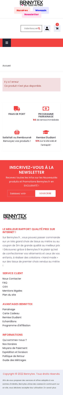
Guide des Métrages (14, 360)
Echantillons (9, 321)
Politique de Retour (14, 356)
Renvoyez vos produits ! (17, 141)
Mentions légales (12, 290)
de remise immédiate (46, 119)
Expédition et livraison (15, 352)
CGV (5, 286)
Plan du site (9, 294)
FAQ (5, 282)
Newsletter (31, 14)
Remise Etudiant (12, 317)
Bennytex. (30, 374)
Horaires (22, 10)
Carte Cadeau (11, 313)
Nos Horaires (10, 344)
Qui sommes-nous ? (15, 340)
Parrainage (9, 309)
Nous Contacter (12, 278)
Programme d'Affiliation (16, 325)
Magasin (40, 10)
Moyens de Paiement (15, 348)
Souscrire (45, 193)
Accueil (7, 65)
